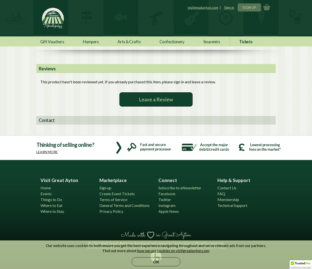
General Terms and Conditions (124, 205)
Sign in (229, 7)
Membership (228, 199)
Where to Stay (52, 211)
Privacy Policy (111, 211)
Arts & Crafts (129, 41)
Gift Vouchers (52, 41)
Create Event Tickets (117, 193)
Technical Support (232, 205)
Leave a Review (156, 99)
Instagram (167, 205)
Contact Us (226, 187)
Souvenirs (211, 41)
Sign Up (249, 7)
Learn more (47, 152)
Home (45, 187)
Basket (267, 7)
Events (46, 193)
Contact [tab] (47, 120)
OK (156, 261)
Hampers (91, 41)
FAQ (221, 193)
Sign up (105, 187)
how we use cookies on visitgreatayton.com (173, 250)
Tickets (246, 41)
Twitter (164, 199)
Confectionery (172, 41)
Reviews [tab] (47, 68)
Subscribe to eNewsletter (179, 187)
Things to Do (51, 199)
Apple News (168, 211)
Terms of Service (113, 199)
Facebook (167, 193)
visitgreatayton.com (203, 7)
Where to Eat (51, 205)
